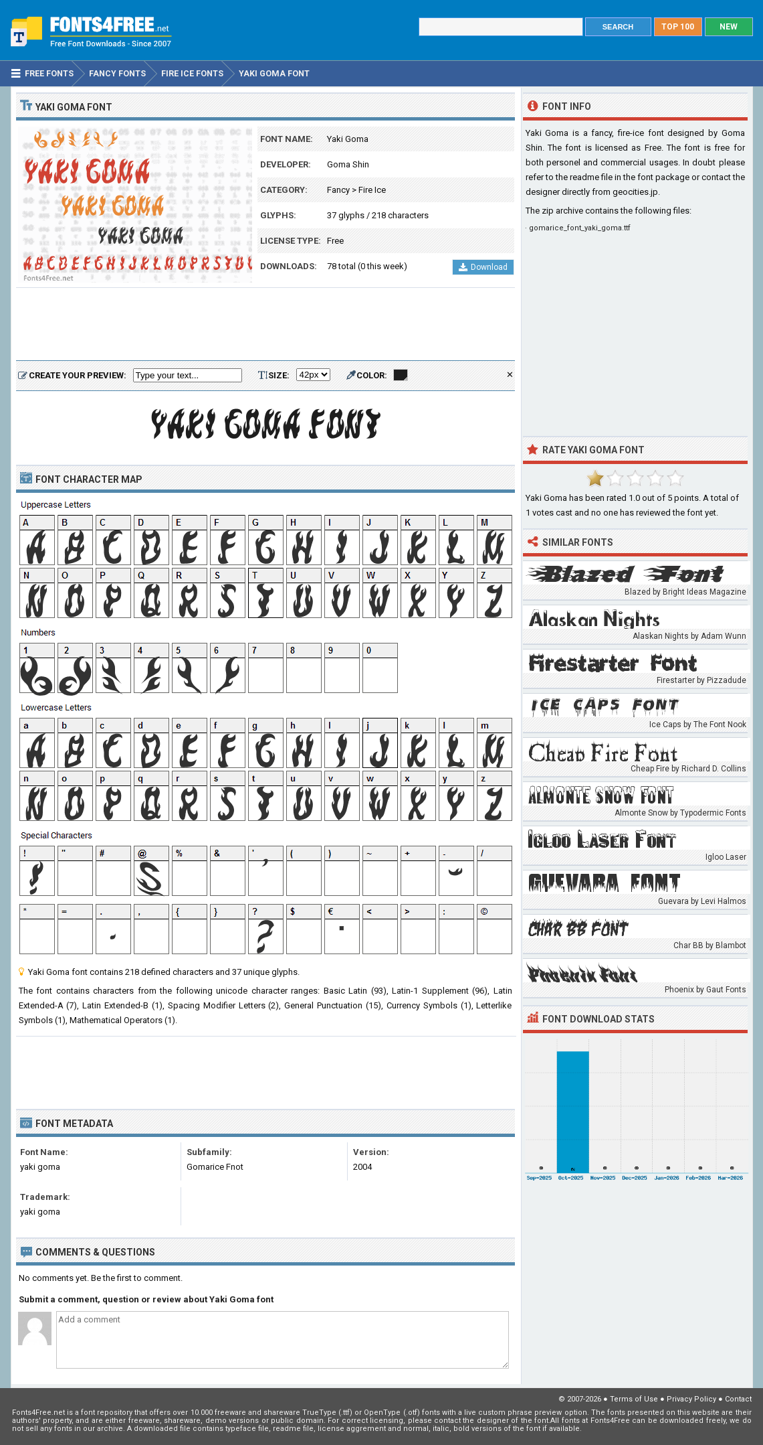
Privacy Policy (691, 1399)
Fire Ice (372, 190)
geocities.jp (635, 192)
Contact (738, 1399)
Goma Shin (348, 164)
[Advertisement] (265, 325)
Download (483, 267)
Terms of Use (634, 1399)
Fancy (338, 190)
